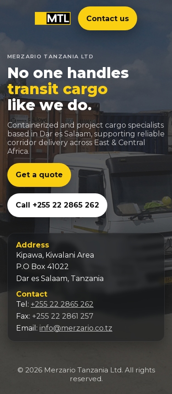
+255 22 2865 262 (62, 304)
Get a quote (39, 174)
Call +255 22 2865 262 (57, 205)
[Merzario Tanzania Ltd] (53, 18)
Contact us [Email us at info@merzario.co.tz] (107, 18)
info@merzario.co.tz (75, 328)
